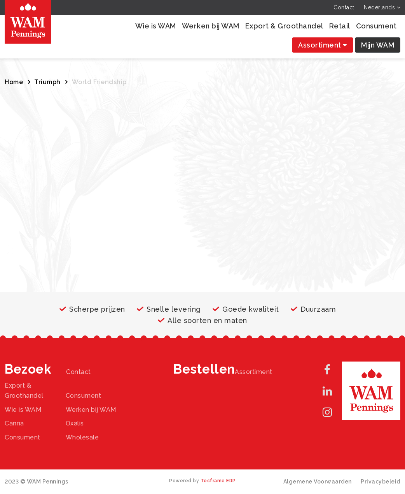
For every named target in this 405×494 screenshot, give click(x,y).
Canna (14, 423)
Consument (376, 26)
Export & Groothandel (284, 26)
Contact (343, 7)
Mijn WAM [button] (377, 45)
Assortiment (322, 45)
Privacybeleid (380, 481)
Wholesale (82, 437)
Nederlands (382, 7)
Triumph (47, 82)
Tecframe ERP (218, 480)
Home (14, 82)
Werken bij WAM (210, 26)
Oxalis (75, 423)
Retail (339, 26)
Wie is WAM (155, 26)
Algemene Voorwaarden (317, 481)
